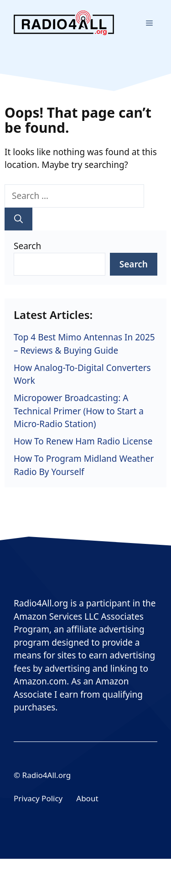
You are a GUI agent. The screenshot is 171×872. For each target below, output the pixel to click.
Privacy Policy (38, 798)
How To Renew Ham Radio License (83, 441)
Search (27, 246)
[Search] (18, 219)
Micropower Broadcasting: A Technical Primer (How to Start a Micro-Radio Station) (79, 411)
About (87, 798)
